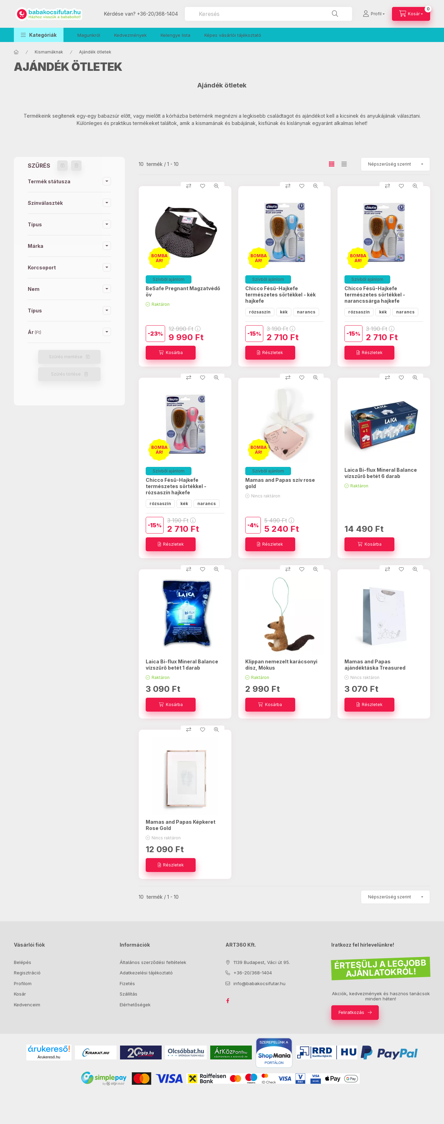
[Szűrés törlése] (76, 165)
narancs (306, 311)
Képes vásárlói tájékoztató (232, 35)
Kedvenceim (27, 1004)
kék (284, 311)
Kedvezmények (130, 35)
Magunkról (88, 35)
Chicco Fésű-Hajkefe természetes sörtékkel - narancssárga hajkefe (374, 294)
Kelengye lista (175, 35)
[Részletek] (270, 353)
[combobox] (268, 14)
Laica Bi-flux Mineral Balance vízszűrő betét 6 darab (380, 473)
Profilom (23, 983)
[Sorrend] (395, 164)
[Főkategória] (16, 52)
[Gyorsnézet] (216, 186)
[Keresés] (335, 13)
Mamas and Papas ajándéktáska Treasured (374, 665)
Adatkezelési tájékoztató (146, 972)
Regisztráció (27, 972)
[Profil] (374, 14)
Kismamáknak (49, 51)
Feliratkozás (351, 1012)
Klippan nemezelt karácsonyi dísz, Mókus (281, 665)
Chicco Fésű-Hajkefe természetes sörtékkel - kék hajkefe (280, 294)
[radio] (344, 164)
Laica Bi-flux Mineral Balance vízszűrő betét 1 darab (182, 665)
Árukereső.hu (48, 1057)
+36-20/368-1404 (157, 14)
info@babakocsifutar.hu (259, 983)
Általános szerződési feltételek (153, 962)
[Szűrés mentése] (62, 165)
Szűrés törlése (66, 374)
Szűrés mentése (66, 356)
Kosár (20, 994)
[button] (38, 35)
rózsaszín (260, 311)
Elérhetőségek (135, 1004)
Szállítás (128, 994)
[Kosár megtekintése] (411, 14)
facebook (227, 1001)
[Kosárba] (171, 353)
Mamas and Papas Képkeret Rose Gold (180, 825)
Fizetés (127, 983)
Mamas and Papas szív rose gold (280, 483)
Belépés (22, 962)
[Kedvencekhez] (203, 186)
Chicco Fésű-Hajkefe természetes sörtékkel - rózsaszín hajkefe (176, 486)
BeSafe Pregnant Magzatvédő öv (183, 291)
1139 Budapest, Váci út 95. (261, 962)
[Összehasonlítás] (189, 186)
